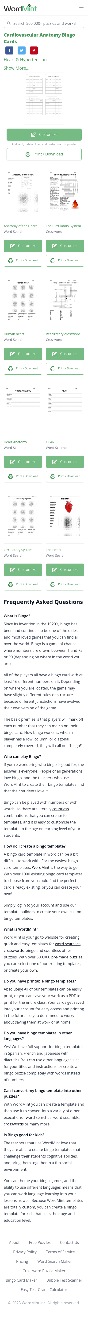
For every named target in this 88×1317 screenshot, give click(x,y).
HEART (51, 442)
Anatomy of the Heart (20, 226)
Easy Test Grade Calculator (44, 1289)
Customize (44, 135)
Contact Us (69, 1242)
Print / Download (44, 154)
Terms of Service (60, 1251)
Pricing (22, 1261)
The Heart (53, 550)
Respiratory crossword (63, 334)
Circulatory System (18, 550)
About (14, 1242)
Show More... (16, 68)
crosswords (14, 950)
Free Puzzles (40, 1242)
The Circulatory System (63, 226)
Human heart (14, 334)
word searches (68, 943)
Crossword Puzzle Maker (44, 1270)
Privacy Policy (25, 1251)
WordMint (41, 867)
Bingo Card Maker (21, 1280)
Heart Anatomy (15, 442)
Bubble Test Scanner (64, 1280)
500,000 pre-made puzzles (59, 957)
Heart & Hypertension (25, 59)
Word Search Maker (54, 1261)
